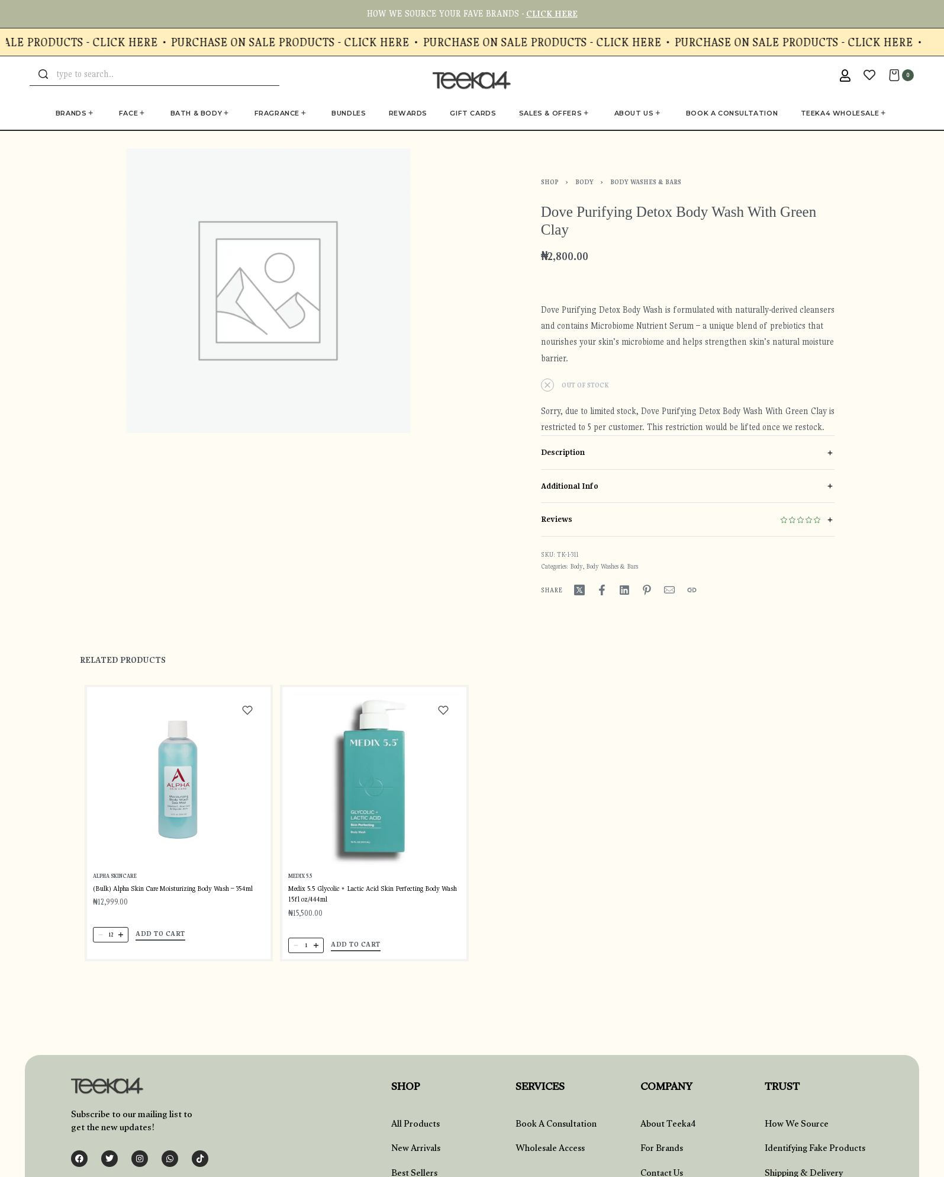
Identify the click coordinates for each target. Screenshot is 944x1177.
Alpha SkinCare (115, 880)
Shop (550, 182)
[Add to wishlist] (247, 714)
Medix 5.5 (301, 883)
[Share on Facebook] (602, 590)
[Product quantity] (111, 937)
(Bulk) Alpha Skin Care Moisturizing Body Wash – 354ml (173, 891)
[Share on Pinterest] (647, 590)
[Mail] (669, 590)
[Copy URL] (692, 590)
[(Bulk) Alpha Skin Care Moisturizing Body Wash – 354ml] (179, 782)
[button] (161, 937)
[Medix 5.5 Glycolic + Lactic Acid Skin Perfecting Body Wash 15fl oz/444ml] (374, 786)
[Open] (869, 75)
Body (584, 182)
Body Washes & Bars (645, 182)
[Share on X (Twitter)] (579, 590)
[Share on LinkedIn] (624, 590)
